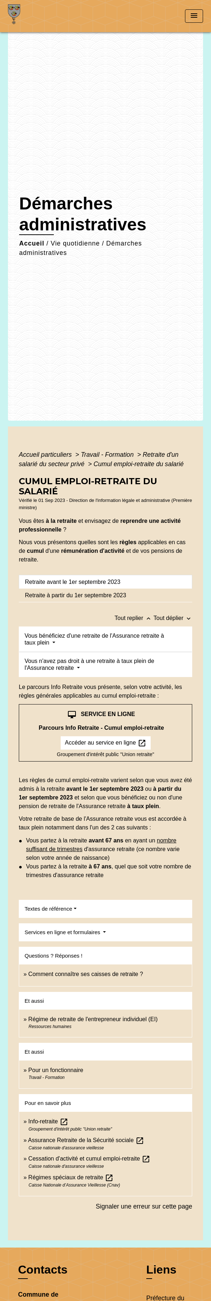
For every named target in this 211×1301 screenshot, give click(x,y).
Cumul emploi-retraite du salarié (139, 464)
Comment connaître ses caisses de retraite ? (85, 974)
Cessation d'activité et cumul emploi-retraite (89, 1158)
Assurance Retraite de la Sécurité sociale (86, 1140)
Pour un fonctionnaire (55, 1070)
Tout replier (134, 618)
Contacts (43, 1269)
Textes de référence (48, 909)
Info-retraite (48, 1121)
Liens (161, 1269)
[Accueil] (35, 16)
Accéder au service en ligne (105, 743)
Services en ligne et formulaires (63, 932)
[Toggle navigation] (194, 16)
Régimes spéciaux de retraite (70, 1177)
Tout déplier (173, 618)
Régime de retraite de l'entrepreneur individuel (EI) (93, 1019)
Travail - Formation (108, 454)
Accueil (31, 243)
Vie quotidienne (75, 243)
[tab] (105, 582)
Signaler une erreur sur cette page (144, 1206)
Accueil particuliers (46, 454)
